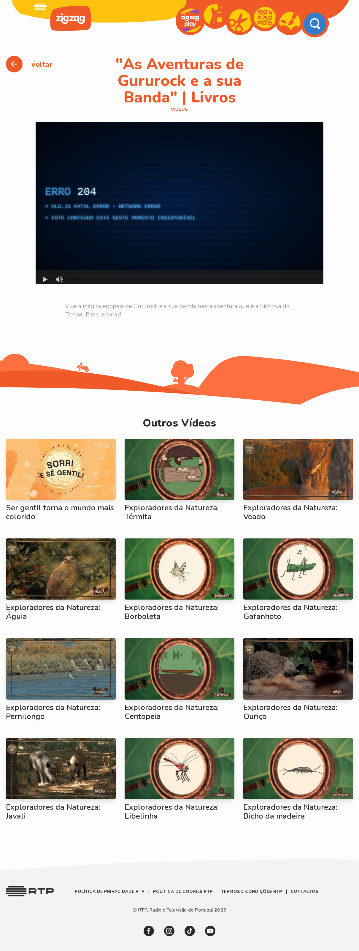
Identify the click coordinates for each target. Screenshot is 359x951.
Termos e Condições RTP (251, 891)
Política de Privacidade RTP (110, 891)
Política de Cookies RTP (183, 891)
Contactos (305, 891)
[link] (40, 7)
